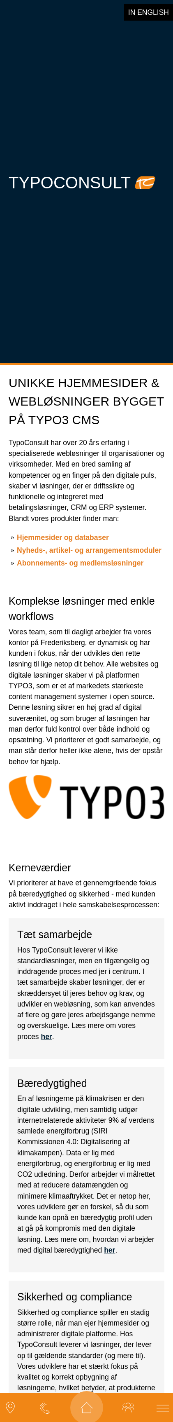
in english (148, 12)
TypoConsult (70, 176)
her (46, 1024)
